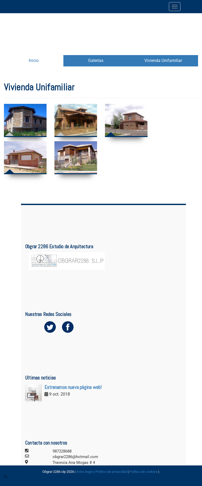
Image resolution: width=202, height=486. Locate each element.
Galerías (95, 60)
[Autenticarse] (6, 476)
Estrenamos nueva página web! (73, 387)
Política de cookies (143, 472)
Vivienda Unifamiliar (163, 60)
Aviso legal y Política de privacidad (101, 472)
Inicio (34, 60)
